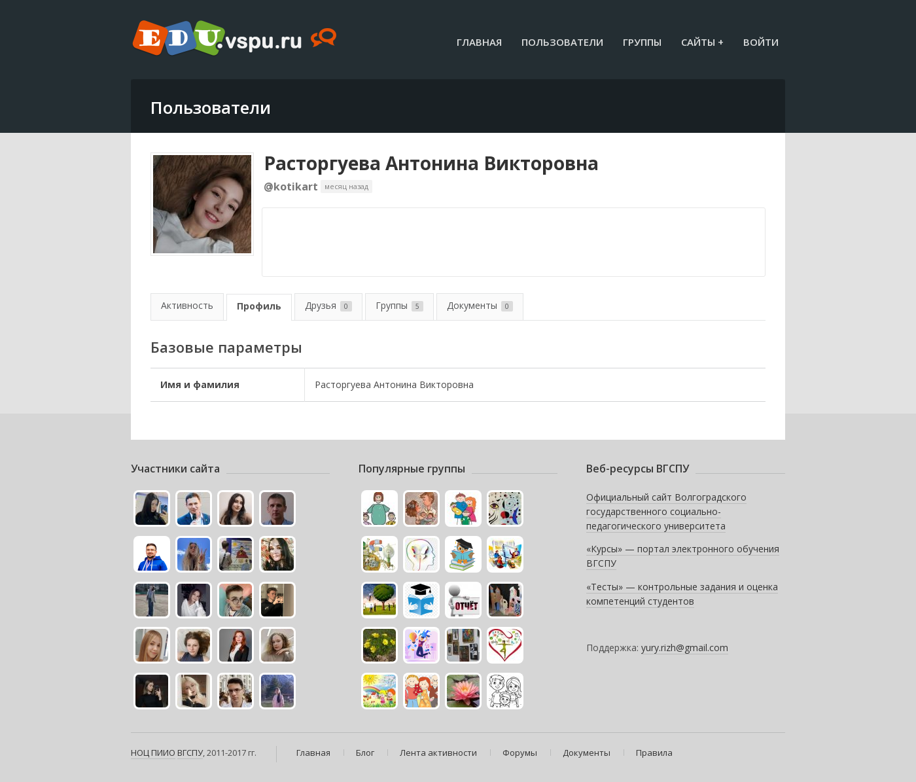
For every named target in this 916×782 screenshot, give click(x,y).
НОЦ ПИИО (153, 752)
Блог (365, 752)
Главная (479, 42)
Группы (642, 42)
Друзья (328, 305)
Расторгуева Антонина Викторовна (431, 163)
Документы (480, 305)
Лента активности (438, 752)
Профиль (259, 306)
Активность (187, 305)
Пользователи (562, 42)
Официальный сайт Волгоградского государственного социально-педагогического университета (666, 511)
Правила (654, 752)
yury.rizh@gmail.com (684, 647)
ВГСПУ (190, 752)
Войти (761, 42)
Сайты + (702, 42)
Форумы (519, 752)
